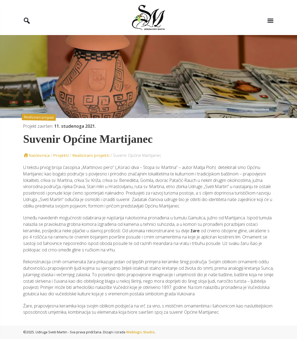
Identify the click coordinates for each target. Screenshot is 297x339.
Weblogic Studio (140, 332)
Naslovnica (36, 155)
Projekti (61, 155)
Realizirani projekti (39, 117)
